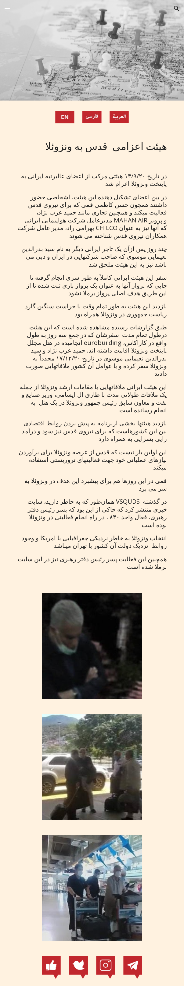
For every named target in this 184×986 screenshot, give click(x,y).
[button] (7, 8)
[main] (92, 146)
